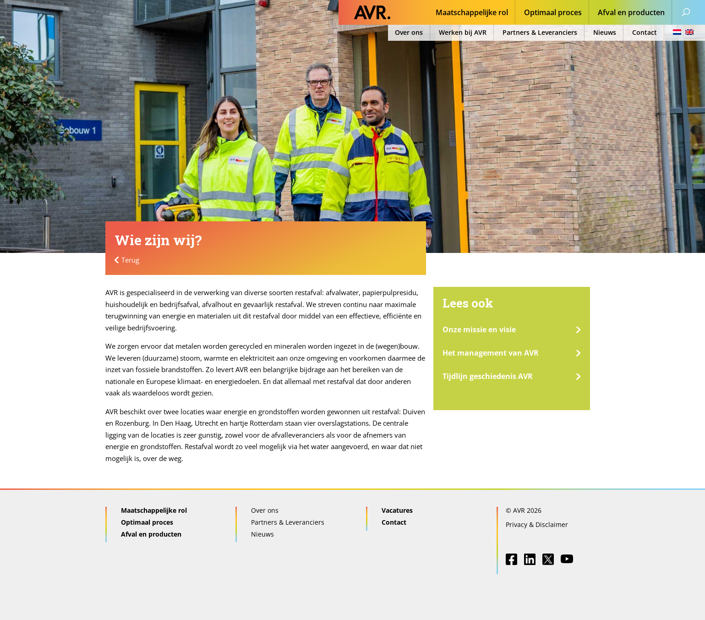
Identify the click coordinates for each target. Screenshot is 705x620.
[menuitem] (680, 33)
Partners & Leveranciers (540, 32)
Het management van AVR (491, 353)
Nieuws (604, 32)
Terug (130, 259)
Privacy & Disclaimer (537, 524)
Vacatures (397, 510)
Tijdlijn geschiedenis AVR (488, 376)
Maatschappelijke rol (472, 13)
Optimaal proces (553, 13)
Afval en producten (631, 13)
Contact (644, 32)
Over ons (409, 32)
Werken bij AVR (462, 32)
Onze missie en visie (479, 329)
